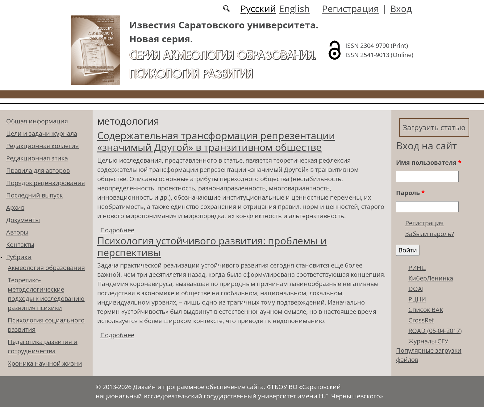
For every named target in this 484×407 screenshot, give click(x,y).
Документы (23, 220)
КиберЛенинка (430, 278)
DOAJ (416, 288)
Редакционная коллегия (42, 146)
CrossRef (421, 320)
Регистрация (350, 8)
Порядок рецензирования (45, 183)
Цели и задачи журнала (41, 133)
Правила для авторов (38, 170)
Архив (15, 207)
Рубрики (18, 257)
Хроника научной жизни (45, 363)
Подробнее (117, 230)
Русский (258, 8)
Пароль (410, 193)
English (294, 8)
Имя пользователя (428, 162)
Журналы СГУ (428, 341)
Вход (401, 8)
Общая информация (37, 121)
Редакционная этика (37, 158)
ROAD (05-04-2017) (435, 330)
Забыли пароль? (429, 234)
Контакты (20, 244)
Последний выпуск (34, 195)
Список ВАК (425, 309)
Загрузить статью (434, 127)
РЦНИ (417, 299)
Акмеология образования (46, 268)
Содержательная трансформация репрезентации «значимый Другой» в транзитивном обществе (216, 141)
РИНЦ (417, 268)
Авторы (17, 232)
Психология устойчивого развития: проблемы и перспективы (212, 246)
